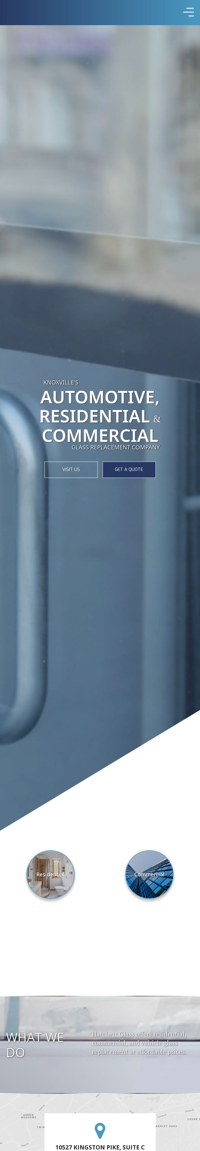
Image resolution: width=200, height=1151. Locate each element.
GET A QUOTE (129, 469)
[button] (188, 13)
